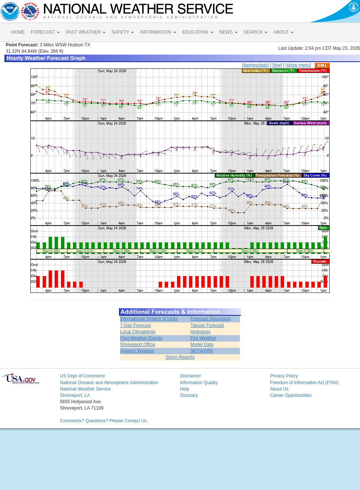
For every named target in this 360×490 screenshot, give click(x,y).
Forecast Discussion (210, 318)
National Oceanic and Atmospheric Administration (109, 382)
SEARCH (255, 32)
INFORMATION (158, 32)
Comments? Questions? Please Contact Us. (104, 420)
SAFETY (123, 32)
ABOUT (284, 32)
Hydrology (200, 331)
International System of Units (148, 318)
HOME (18, 32)
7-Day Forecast (135, 325)
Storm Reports (179, 357)
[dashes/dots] (255, 65)
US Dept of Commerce (82, 376)
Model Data (201, 344)
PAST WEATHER (86, 32)
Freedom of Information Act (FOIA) (304, 382)
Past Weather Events (141, 338)
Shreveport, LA (75, 395)
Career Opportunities (290, 395)
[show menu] (298, 65)
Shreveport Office (137, 344)
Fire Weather (203, 338)
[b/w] (277, 65)
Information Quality (199, 382)
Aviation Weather (137, 350)
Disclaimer (190, 376)
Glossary (189, 395)
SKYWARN (201, 350)
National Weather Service (85, 389)
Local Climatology (138, 331)
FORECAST (45, 32)
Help (184, 389)
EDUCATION (197, 32)
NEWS (228, 32)
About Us (279, 389)
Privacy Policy (284, 376)
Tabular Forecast (207, 325)
